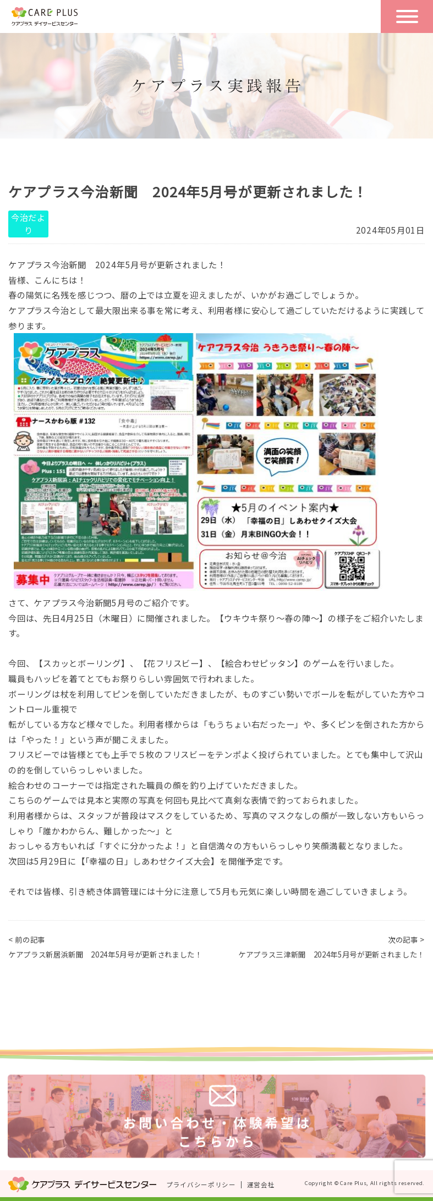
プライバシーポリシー (201, 1184)
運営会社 (261, 1184)
